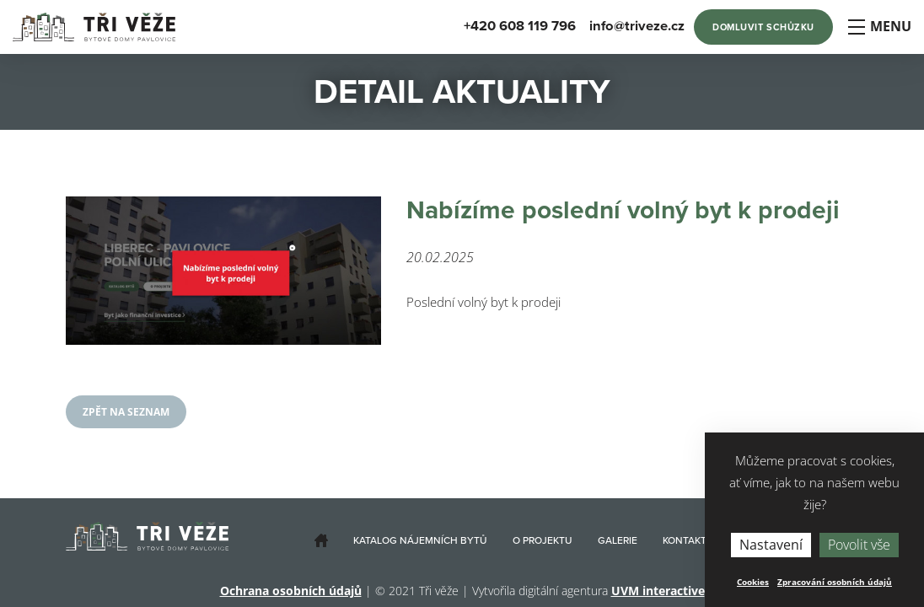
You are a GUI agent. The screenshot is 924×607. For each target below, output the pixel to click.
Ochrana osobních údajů (291, 591)
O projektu (542, 540)
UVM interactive (658, 591)
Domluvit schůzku (763, 27)
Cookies (753, 582)
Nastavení (771, 544)
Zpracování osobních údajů (834, 582)
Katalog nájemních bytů (420, 540)
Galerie (617, 540)
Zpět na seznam (126, 412)
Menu (878, 27)
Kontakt (684, 540)
